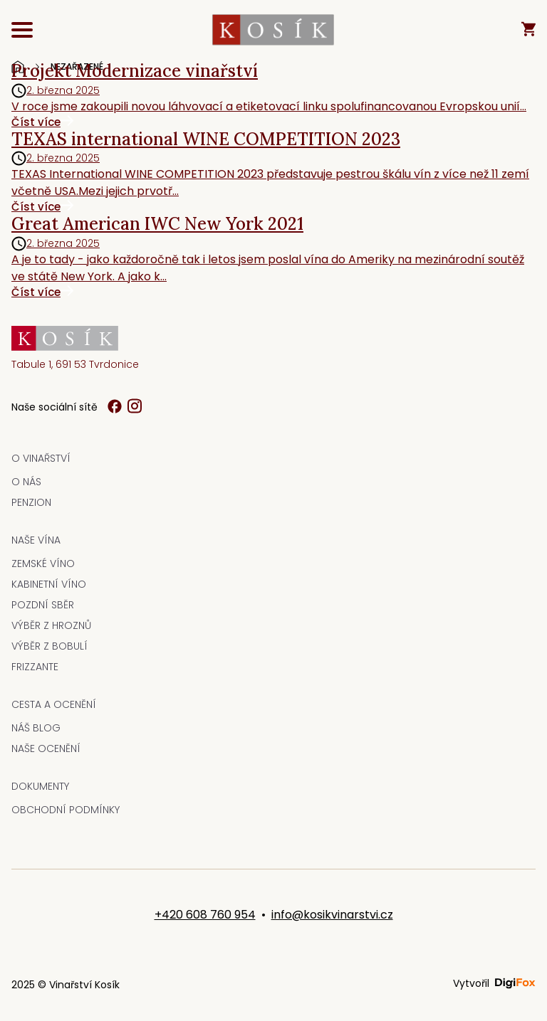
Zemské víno (43, 563)
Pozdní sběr (42, 605)
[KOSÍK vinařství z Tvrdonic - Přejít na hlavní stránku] (274, 31)
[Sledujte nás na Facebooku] (114, 407)
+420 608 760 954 (205, 915)
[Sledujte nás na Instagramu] (134, 407)
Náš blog (36, 728)
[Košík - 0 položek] (528, 29)
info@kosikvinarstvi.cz (332, 915)
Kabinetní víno (48, 584)
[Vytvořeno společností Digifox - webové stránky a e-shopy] (515, 983)
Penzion (31, 502)
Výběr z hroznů (51, 625)
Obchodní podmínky (65, 810)
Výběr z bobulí (49, 646)
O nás (26, 482)
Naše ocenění (45, 748)
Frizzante (34, 667)
